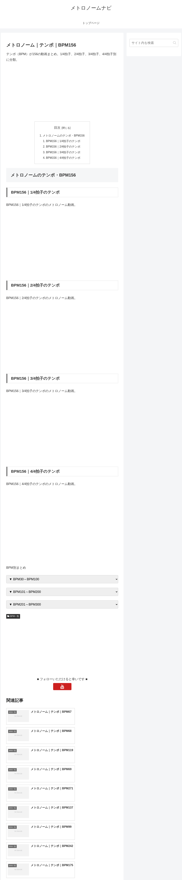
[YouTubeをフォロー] (62, 687)
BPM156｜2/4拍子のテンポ (63, 147)
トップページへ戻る (139, 868)
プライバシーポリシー (166, 868)
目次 (57, 127)
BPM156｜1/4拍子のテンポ (63, 141)
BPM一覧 (13, 617)
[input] (153, 43)
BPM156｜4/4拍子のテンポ (63, 158)
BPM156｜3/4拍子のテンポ (63, 152)
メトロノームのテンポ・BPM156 (63, 135)
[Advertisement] (62, 92)
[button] (175, 43)
